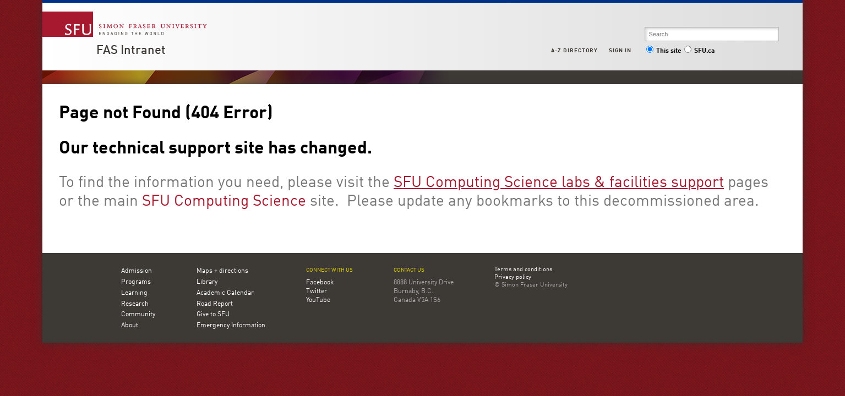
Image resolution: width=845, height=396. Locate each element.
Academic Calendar (225, 293)
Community (138, 314)
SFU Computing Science (224, 202)
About (129, 325)
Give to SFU (213, 314)
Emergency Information (231, 325)
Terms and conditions (523, 270)
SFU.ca (699, 51)
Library (207, 282)
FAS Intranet (131, 51)
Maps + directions (222, 271)
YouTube (318, 300)
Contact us (409, 270)
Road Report (215, 304)
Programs (136, 282)
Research (135, 304)
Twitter (316, 291)
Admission (136, 271)
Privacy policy (512, 277)
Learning (134, 293)
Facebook (320, 282)
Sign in (620, 50)
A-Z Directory (574, 50)
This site (664, 51)
